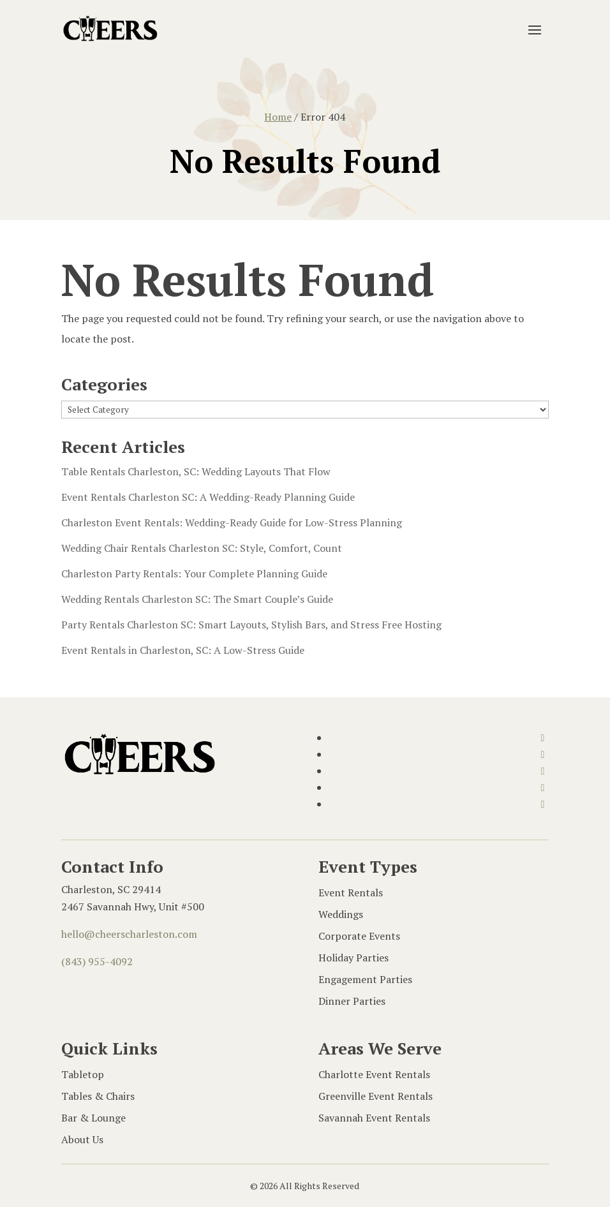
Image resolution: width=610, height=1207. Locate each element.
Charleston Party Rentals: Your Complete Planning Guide (194, 573)
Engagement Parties (365, 979)
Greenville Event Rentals (375, 1096)
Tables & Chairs (98, 1096)
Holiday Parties (353, 958)
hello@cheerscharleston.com (129, 934)
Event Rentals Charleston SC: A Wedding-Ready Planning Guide (209, 497)
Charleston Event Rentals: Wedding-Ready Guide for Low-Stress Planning (231, 522)
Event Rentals (350, 892)
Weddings (340, 914)
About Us (82, 1139)
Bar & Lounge (93, 1118)
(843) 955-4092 (97, 961)
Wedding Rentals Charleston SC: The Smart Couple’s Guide (197, 599)
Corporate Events (359, 936)
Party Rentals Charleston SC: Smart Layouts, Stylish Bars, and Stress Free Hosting (251, 625)
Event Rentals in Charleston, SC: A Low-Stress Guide (182, 650)
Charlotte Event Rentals (374, 1074)
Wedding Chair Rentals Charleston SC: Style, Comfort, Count (201, 548)
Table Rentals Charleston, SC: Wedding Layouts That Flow (196, 471)
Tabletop (82, 1074)
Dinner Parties (351, 1001)
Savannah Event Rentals (374, 1118)
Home (278, 117)
